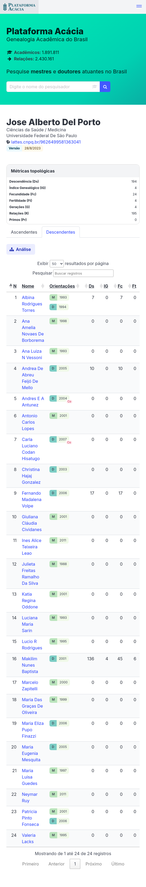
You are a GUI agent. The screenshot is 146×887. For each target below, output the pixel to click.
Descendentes (60, 232)
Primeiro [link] (30, 864)
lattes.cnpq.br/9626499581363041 (46, 142)
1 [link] (75, 864)
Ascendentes (24, 232)
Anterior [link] (56, 864)
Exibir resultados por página (73, 263)
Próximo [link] (93, 864)
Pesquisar (42, 273)
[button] (139, 7)
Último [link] (117, 864)
